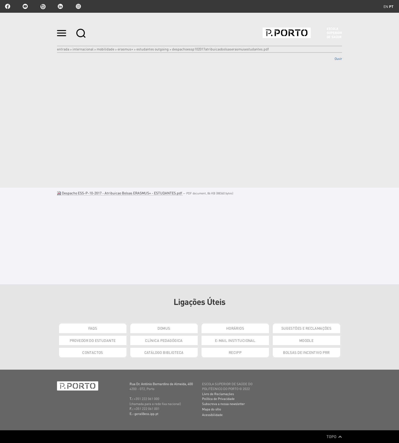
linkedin (60, 6)
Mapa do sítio (211, 409)
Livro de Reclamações (218, 394)
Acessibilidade (212, 414)
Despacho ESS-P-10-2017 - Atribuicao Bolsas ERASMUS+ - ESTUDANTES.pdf (120, 193)
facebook (7, 6)
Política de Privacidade (218, 398)
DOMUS (164, 328)
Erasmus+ (125, 49)
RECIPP (235, 352)
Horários (235, 328)
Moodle (306, 340)
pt (391, 6)
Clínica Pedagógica (164, 340)
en (385, 6)
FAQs (92, 328)
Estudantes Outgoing (152, 49)
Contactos (92, 352)
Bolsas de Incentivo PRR (306, 352)
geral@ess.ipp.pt (146, 413)
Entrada (63, 49)
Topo (334, 436)
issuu (42, 6)
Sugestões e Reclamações (306, 328)
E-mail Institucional (235, 340)
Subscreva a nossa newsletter (223, 403)
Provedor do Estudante (93, 340)
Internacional (83, 49)
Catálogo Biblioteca (164, 352)
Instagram (77, 6)
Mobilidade (105, 49)
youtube (25, 6)
